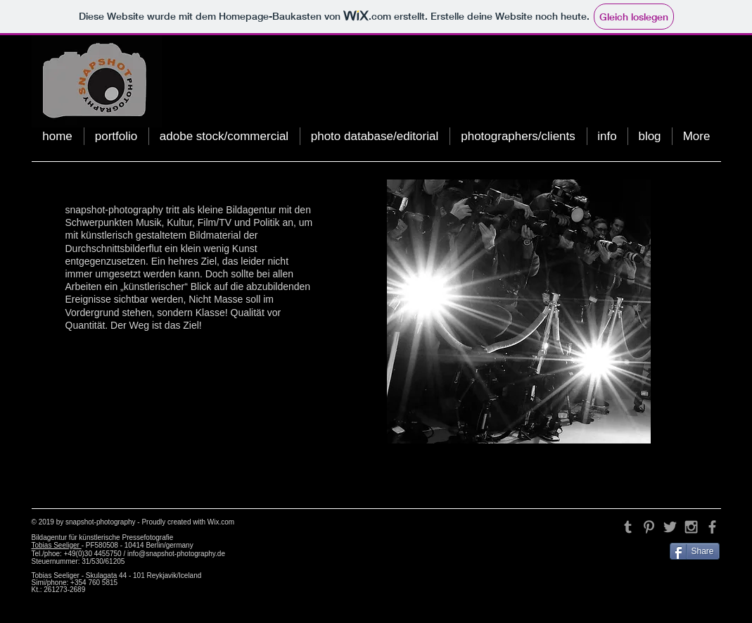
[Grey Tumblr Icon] (628, 527)
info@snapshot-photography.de (176, 554)
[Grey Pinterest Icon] (649, 527)
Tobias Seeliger (57, 545)
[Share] (695, 551)
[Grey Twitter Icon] (670, 527)
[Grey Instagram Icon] (691, 527)
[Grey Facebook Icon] (712, 527)
